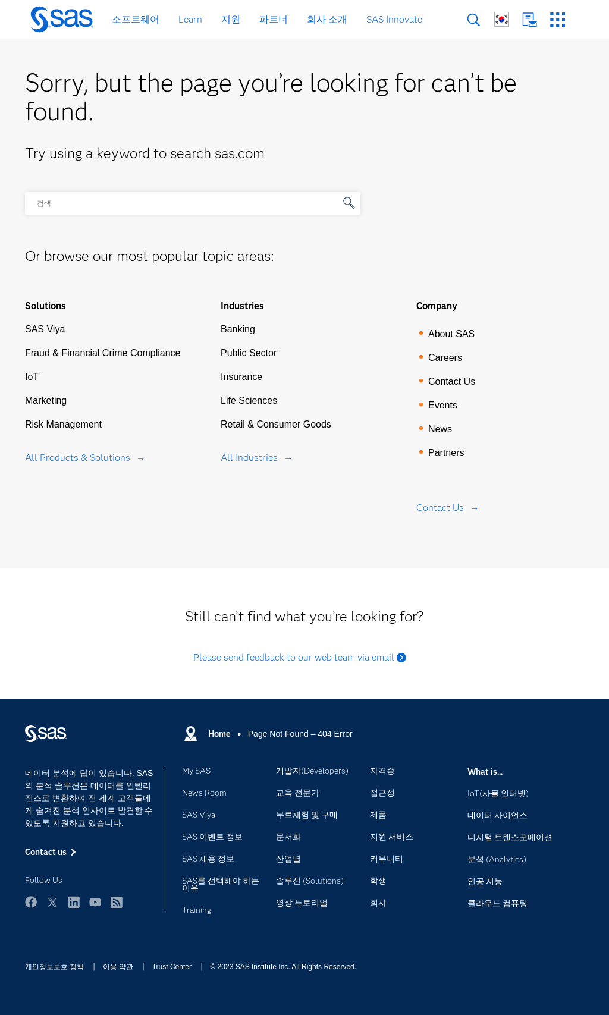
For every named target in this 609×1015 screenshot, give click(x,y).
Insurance (241, 377)
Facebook (31, 902)
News (440, 429)
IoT (32, 377)
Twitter (52, 902)
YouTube (95, 902)
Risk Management (63, 424)
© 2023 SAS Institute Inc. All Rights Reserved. (283, 967)
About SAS (451, 334)
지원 (230, 19)
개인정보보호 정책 (54, 967)
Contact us (529, 19)
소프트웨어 (135, 19)
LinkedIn (74, 902)
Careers (445, 358)
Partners (446, 453)
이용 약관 (118, 967)
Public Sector (249, 353)
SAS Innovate (394, 19)
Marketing (46, 400)
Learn (190, 19)
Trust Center (172, 967)
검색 (473, 19)
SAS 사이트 (557, 19)
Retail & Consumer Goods (276, 424)
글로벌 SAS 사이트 (501, 19)
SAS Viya (45, 329)
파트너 (273, 19)
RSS (117, 902)
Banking (238, 329)
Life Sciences (249, 400)
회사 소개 (327, 19)
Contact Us (451, 381)
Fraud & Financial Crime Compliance (102, 353)
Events (442, 405)
